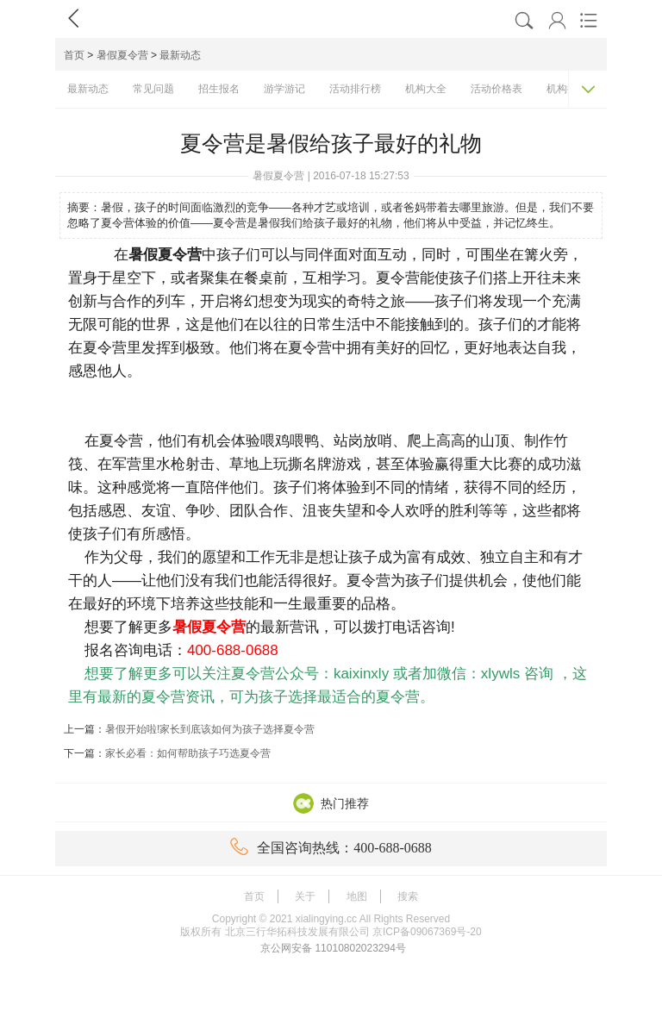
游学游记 (284, 89)
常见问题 (153, 89)
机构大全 (426, 89)
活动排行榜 (355, 89)
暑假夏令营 (122, 55)
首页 (74, 55)
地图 (357, 896)
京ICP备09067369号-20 (427, 932)
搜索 (407, 896)
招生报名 (219, 89)
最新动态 (180, 55)
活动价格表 (496, 89)
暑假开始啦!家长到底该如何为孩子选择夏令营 (210, 729)
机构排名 (567, 89)
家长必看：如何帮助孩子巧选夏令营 (188, 753)
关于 (305, 896)
